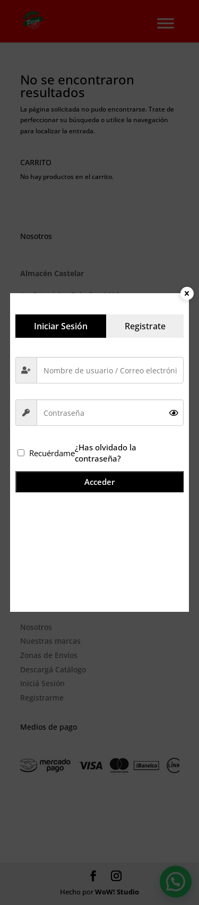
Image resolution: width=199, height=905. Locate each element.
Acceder (99, 481)
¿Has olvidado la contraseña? (105, 452)
